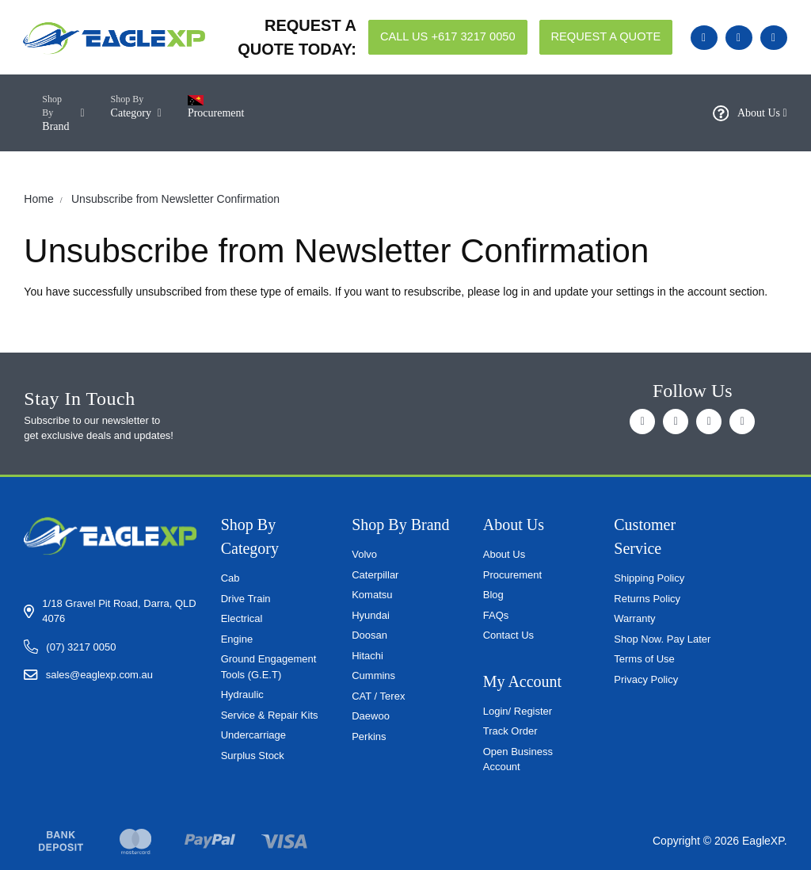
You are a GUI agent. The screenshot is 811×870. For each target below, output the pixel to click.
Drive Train (246, 599)
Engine (237, 639)
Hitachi (367, 656)
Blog (493, 595)
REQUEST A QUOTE (606, 36)
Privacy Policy (646, 679)
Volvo (364, 554)
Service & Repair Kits (269, 715)
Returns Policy (647, 599)
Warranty (634, 618)
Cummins (373, 675)
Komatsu (372, 595)
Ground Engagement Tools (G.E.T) (269, 667)
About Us (750, 113)
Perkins (369, 736)
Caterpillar (375, 575)
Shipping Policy (649, 578)
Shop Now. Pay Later (662, 639)
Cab (230, 578)
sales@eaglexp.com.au (99, 675)
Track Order (510, 731)
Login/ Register (517, 711)
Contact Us (508, 635)
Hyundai (371, 615)
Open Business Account (518, 759)
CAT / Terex (378, 696)
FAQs (496, 615)
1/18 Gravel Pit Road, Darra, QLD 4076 (119, 611)
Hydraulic (242, 694)
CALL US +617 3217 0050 (448, 36)
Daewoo (371, 716)
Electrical (242, 618)
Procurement (512, 575)
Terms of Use (644, 659)
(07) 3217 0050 (81, 647)
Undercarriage (253, 735)
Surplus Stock (252, 755)
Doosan (369, 635)
